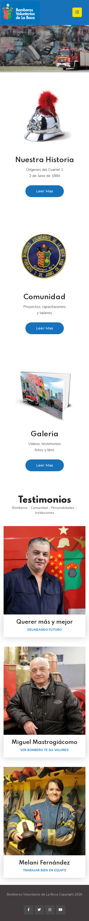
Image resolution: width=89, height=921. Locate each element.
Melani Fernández (44, 863)
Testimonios (44, 500)
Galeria (44, 434)
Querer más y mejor (44, 622)
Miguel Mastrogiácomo (44, 742)
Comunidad (44, 297)
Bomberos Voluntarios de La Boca (32, 894)
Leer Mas (44, 191)
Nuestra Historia (44, 160)
